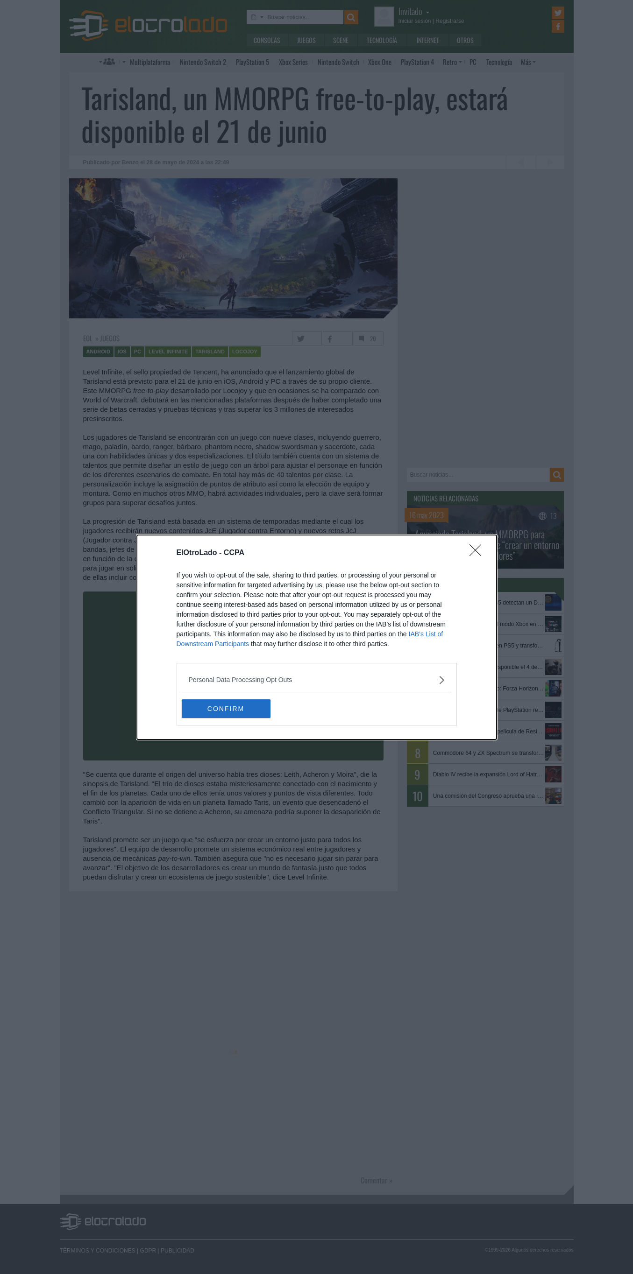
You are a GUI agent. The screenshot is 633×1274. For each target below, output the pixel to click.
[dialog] (317, 637)
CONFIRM (225, 708)
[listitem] (317, 680)
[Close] (478, 553)
